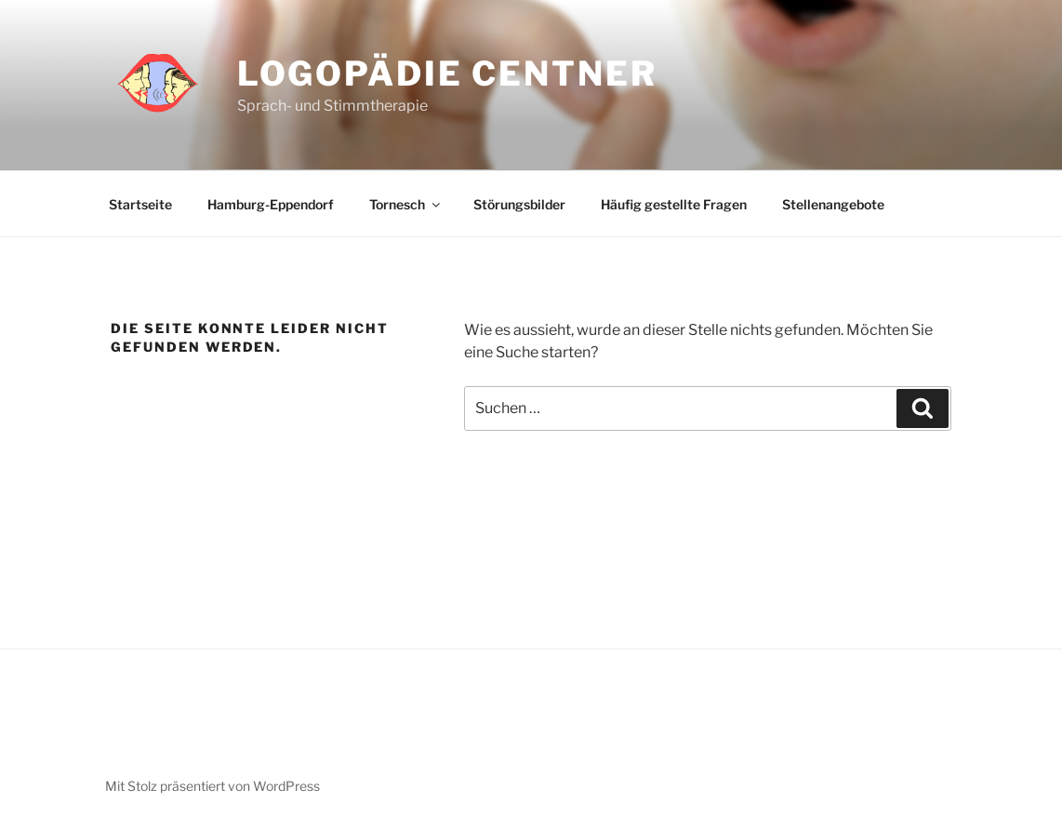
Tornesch (406, 204)
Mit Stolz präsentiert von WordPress (212, 786)
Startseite (140, 204)
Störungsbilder (519, 204)
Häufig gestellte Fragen (674, 204)
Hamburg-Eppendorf (270, 204)
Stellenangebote (833, 204)
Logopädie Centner (447, 73)
